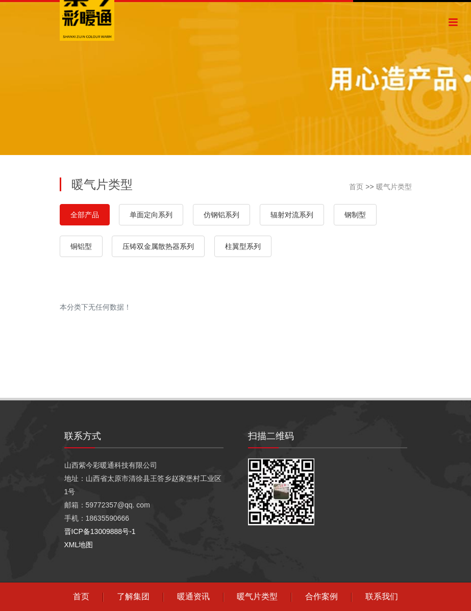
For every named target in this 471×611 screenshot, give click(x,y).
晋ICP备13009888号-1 (100, 531)
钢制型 (355, 215)
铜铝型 (81, 246)
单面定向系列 (151, 215)
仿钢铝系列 (221, 215)
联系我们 (381, 596)
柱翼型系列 (243, 246)
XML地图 (78, 545)
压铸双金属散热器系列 (158, 246)
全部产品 (84, 215)
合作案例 (321, 596)
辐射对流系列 (291, 215)
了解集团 (133, 596)
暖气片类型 (394, 187)
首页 (356, 187)
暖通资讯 (193, 596)
